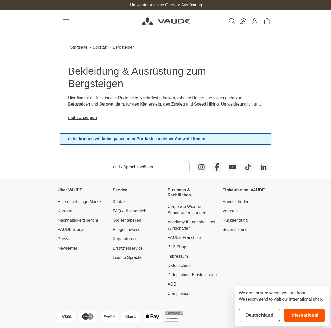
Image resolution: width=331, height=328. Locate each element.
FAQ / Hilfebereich (129, 211)
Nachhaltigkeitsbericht (78, 220)
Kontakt (120, 201)
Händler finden (236, 201)
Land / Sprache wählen (132, 167)
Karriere (65, 211)
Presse (64, 239)
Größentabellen (127, 220)
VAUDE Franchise (184, 237)
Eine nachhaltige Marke (79, 201)
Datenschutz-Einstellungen (192, 275)
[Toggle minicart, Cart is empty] (267, 21)
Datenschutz (179, 265)
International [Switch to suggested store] (304, 315)
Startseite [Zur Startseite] (79, 47)
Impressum (178, 256)
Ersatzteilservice (128, 248)
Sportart (100, 47)
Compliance (178, 293)
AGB (172, 284)
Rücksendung (235, 220)
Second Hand (235, 229)
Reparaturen (124, 239)
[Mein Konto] (255, 21)
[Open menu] (66, 21)
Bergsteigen (124, 47)
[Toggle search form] (232, 21)
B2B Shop (177, 247)
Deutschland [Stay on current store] (259, 315)
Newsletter (67, 248)
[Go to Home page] (166, 21)
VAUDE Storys (71, 229)
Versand (230, 211)
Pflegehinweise (127, 229)
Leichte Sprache (128, 257)
